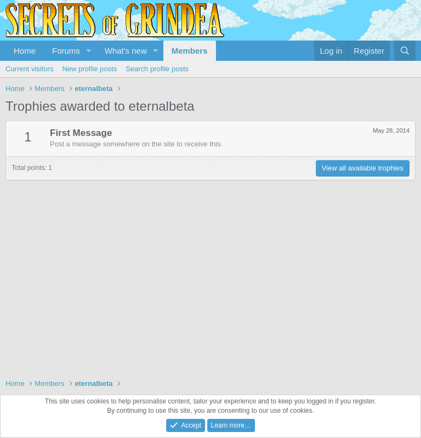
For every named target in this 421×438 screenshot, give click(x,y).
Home (25, 50)
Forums (66, 50)
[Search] (405, 51)
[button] (88, 51)
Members (190, 50)
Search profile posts (157, 69)
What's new (126, 50)
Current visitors (29, 69)
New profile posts (89, 69)
